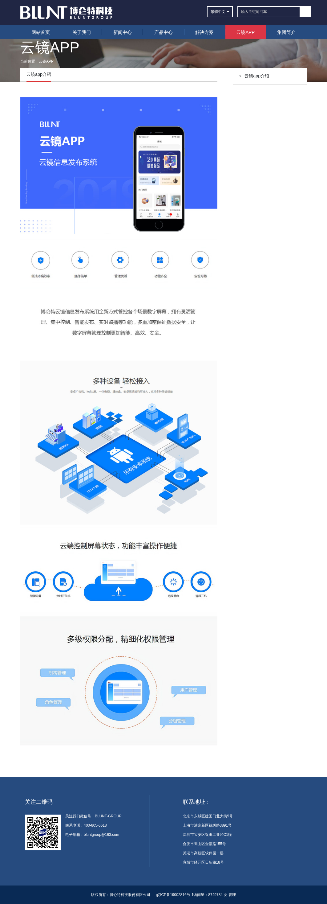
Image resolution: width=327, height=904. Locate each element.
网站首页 (40, 32)
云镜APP (245, 32)
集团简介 (286, 32)
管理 (232, 895)
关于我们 (81, 32)
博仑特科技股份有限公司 (130, 895)
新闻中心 (122, 32)
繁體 (214, 12)
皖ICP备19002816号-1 (174, 895)
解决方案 (204, 32)
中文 (221, 12)
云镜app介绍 (256, 75)
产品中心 (163, 32)
